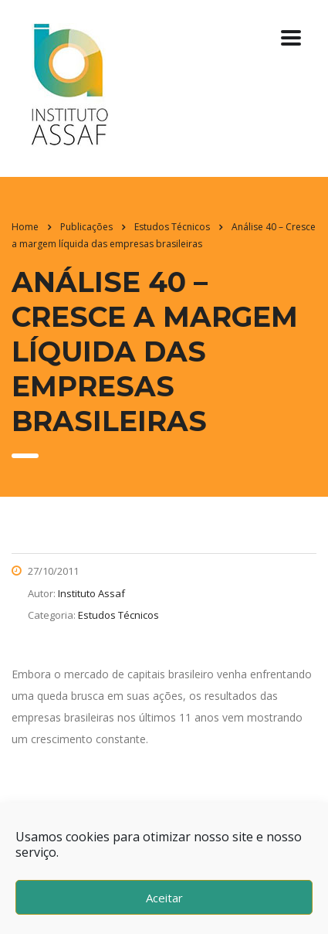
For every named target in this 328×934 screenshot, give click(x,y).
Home (25, 226)
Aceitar (164, 897)
